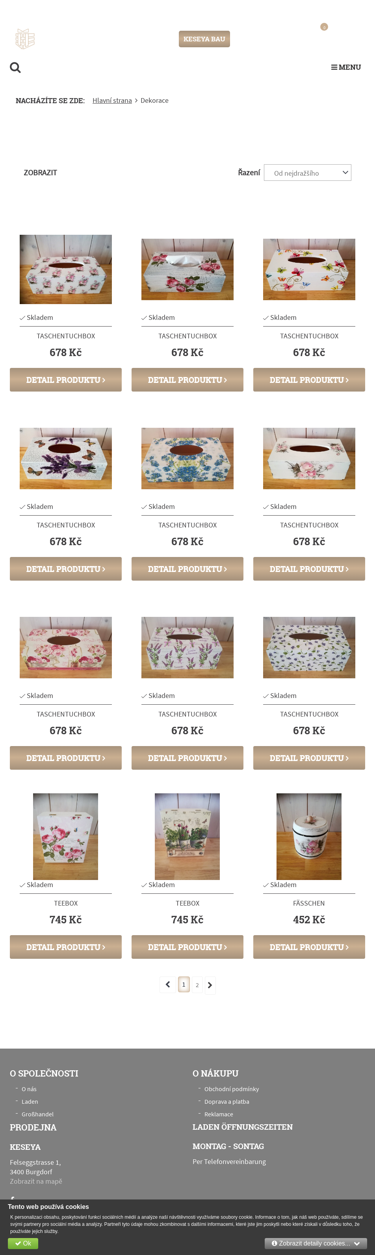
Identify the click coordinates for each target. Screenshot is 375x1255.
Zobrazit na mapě (36, 1181)
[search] (15, 66)
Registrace (285, 38)
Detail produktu (65, 379)
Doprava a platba (226, 1101)
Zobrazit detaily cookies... (316, 1243)
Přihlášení (252, 38)
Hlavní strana (112, 100)
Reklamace (218, 1114)
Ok (23, 1243)
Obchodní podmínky (231, 1089)
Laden (30, 1101)
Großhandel (38, 1114)
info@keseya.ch (280, 9)
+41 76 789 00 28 (334, 9)
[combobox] (307, 172)
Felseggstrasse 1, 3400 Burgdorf (93, 9)
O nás (29, 1089)
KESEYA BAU (204, 38)
